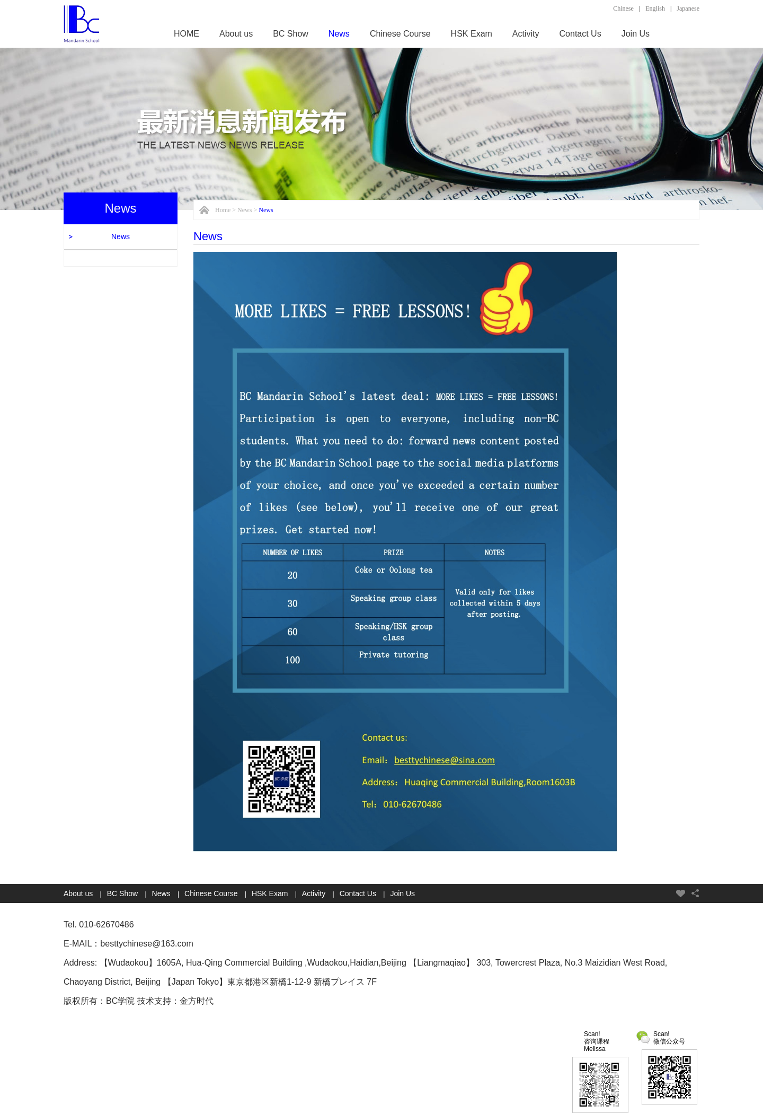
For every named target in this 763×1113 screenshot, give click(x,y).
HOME (186, 33)
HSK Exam (471, 33)
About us (236, 33)
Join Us (636, 33)
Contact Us (580, 33)
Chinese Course (400, 33)
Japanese (688, 8)
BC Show (290, 33)
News (339, 33)
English (655, 8)
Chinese (623, 8)
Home (222, 210)
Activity (525, 33)
